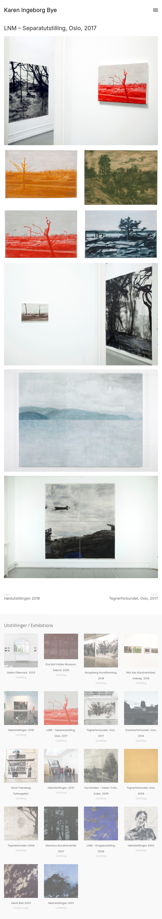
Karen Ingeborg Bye (30, 10)
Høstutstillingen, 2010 (61, 787)
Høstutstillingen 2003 (141, 845)
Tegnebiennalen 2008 (20, 845)
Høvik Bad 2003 (21, 903)
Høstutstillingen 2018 (21, 730)
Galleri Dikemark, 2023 (21, 672)
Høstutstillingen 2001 (61, 903)
